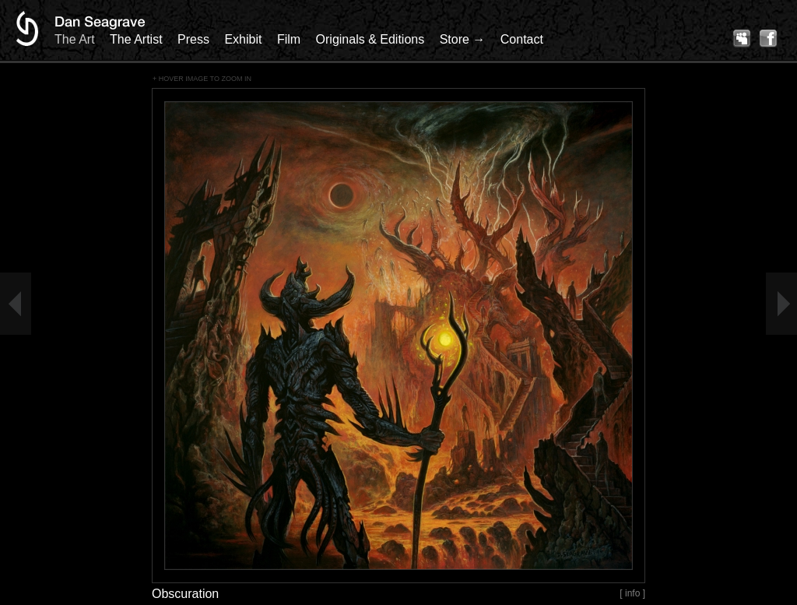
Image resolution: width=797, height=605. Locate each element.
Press (193, 39)
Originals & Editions (370, 39)
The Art (74, 39)
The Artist (136, 39)
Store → (463, 39)
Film (288, 39)
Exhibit (243, 39)
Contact (521, 39)
